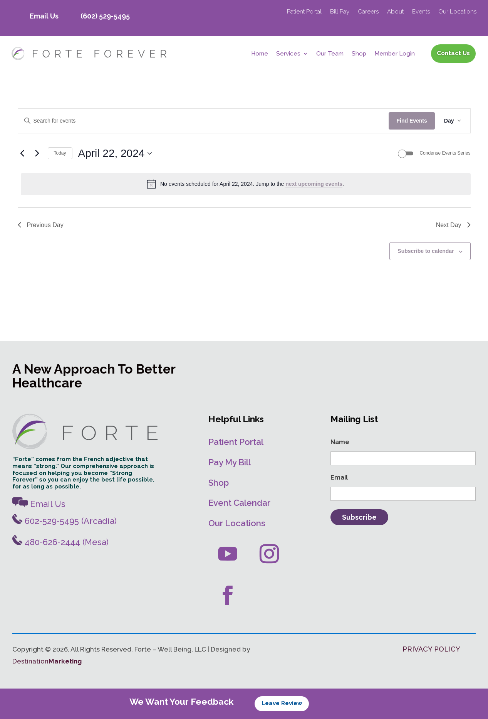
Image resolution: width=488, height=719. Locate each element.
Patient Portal (304, 12)
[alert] (246, 184)
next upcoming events (313, 184)
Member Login (394, 54)
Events (421, 12)
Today (60, 153)
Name (339, 442)
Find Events (411, 121)
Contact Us (453, 53)
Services (288, 54)
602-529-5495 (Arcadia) (64, 521)
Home (259, 54)
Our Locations (457, 12)
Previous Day (41, 225)
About (395, 12)
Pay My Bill (229, 462)
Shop (359, 54)
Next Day (453, 225)
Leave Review (282, 703)
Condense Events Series (444, 153)
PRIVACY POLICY (431, 649)
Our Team (330, 54)
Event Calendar (239, 503)
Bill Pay (339, 12)
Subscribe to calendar (425, 251)
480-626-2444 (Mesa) (60, 542)
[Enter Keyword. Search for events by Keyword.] (203, 121)
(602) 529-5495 (105, 16)
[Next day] (37, 153)
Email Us (44, 16)
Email (339, 477)
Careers (368, 12)
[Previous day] (22, 153)
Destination (47, 661)
